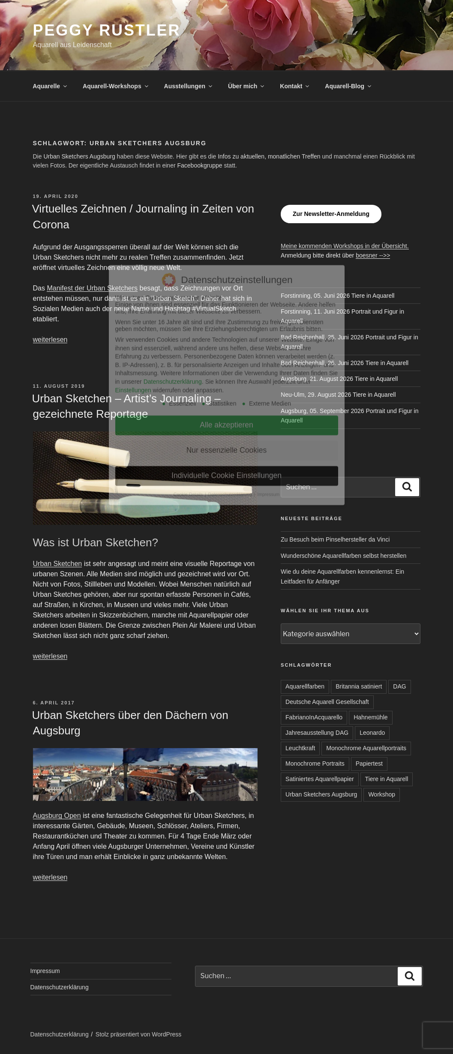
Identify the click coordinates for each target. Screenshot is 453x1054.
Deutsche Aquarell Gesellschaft (327, 701)
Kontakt (295, 86)
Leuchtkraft (300, 748)
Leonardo (372, 732)
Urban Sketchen (57, 563)
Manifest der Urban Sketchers (92, 288)
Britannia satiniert (359, 686)
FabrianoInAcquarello (313, 717)
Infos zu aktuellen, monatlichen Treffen (269, 156)
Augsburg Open (57, 815)
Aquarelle (50, 86)
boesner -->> (373, 255)
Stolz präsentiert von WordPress (139, 1034)
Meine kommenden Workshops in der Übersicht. (345, 246)
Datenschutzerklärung (59, 987)
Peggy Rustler (107, 30)
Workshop (381, 794)
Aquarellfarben (304, 686)
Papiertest (369, 763)
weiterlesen (50, 339)
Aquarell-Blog (348, 86)
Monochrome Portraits (315, 763)
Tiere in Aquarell (386, 779)
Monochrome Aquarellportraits (366, 748)
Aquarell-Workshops (116, 86)
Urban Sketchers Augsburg (79, 156)
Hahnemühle (370, 717)
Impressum (45, 970)
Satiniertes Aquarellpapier (319, 779)
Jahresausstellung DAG (316, 732)
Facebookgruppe (199, 165)
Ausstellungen (188, 86)
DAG (399, 686)
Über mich (246, 86)
